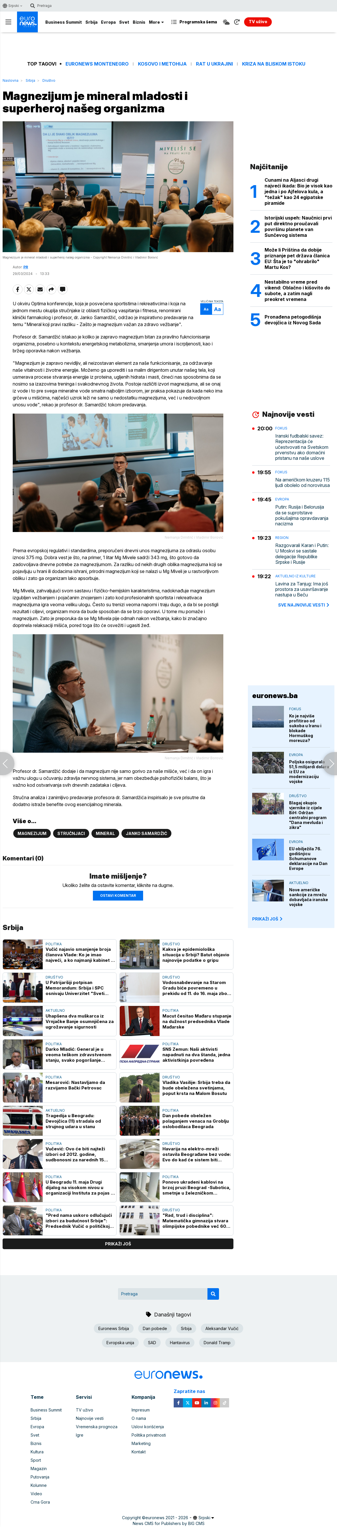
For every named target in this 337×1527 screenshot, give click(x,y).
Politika (54, 944)
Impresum (141, 1409)
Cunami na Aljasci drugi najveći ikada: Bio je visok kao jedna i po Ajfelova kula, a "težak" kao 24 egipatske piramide (298, 191)
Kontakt (139, 1451)
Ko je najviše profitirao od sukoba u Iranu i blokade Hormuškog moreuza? (305, 728)
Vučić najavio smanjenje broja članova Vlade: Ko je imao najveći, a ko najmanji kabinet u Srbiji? (79, 954)
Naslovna (10, 80)
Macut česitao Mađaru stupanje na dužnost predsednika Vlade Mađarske (196, 1021)
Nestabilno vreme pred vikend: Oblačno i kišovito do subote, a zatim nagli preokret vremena (297, 290)
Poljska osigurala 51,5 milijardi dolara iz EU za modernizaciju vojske (309, 771)
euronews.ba (275, 695)
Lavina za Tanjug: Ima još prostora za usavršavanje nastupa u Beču (301, 589)
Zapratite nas (192, 1391)
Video (36, 1493)
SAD (152, 1342)
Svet (124, 22)
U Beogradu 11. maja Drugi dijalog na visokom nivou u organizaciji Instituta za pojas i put (79, 1187)
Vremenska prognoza (96, 1426)
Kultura (37, 1451)
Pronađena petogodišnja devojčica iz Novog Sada (293, 320)
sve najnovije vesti (304, 604)
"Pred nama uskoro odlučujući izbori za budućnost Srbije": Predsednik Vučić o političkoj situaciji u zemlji (79, 1221)
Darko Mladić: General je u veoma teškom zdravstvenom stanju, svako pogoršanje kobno (78, 1054)
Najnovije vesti (90, 1418)
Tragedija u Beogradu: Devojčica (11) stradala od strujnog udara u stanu (73, 1121)
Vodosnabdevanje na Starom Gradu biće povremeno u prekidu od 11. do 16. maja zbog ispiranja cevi (196, 988)
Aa (206, 309)
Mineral (105, 833)
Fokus (281, 428)
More (156, 22)
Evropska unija (120, 1342)
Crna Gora (40, 1502)
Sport (36, 1460)
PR (25, 267)
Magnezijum (32, 833)
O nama (139, 1418)
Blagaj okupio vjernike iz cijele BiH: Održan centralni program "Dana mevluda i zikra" (308, 815)
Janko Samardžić (146, 833)
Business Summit (63, 22)
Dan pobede (155, 1328)
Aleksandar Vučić (222, 1328)
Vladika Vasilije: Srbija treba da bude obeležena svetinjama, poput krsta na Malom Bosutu (196, 1088)
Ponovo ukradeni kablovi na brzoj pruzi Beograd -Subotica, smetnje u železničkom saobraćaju (196, 1187)
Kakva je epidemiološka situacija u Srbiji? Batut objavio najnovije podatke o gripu (195, 954)
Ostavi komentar (118, 895)
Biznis (139, 22)
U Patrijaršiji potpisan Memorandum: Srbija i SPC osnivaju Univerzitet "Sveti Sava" (75, 988)
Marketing (141, 1443)
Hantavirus (180, 1342)
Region (282, 537)
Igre (79, 1435)
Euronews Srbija (113, 1328)
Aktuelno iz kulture (295, 576)
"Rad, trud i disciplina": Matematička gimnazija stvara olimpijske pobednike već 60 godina (195, 1221)
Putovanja (40, 1476)
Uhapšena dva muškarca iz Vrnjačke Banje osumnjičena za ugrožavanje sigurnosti (80, 1021)
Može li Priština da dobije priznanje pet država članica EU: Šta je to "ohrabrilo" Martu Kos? (297, 258)
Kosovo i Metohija (162, 64)
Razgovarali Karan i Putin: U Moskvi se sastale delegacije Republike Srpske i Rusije (302, 554)
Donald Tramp (217, 1342)
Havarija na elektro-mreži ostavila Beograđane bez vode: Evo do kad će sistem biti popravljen (196, 1154)
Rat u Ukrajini (214, 64)
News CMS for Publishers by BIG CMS (169, 1523)
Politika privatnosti (149, 1435)
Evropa (108, 22)
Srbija (91, 22)
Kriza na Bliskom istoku (273, 64)
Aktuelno (55, 1010)
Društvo (48, 80)
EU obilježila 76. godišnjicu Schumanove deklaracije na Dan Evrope (308, 858)
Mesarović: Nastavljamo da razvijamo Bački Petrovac (75, 1085)
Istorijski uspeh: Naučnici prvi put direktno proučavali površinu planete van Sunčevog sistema (298, 226)
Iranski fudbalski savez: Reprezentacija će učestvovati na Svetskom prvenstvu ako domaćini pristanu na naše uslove (301, 447)
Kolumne (39, 1485)
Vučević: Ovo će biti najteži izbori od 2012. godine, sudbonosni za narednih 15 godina (75, 1154)
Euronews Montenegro (97, 64)
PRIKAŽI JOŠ (267, 918)
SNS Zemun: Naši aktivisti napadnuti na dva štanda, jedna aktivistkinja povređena (196, 1054)
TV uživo (84, 1409)
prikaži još (118, 1244)
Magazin (39, 1468)
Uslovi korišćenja (148, 1426)
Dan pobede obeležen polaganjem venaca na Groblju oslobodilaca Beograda (195, 1121)
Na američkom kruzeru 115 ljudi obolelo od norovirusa (302, 482)
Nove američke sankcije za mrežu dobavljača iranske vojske (308, 897)
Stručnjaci (71, 833)
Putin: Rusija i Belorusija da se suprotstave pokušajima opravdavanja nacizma (301, 515)
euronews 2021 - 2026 (166, 1517)
